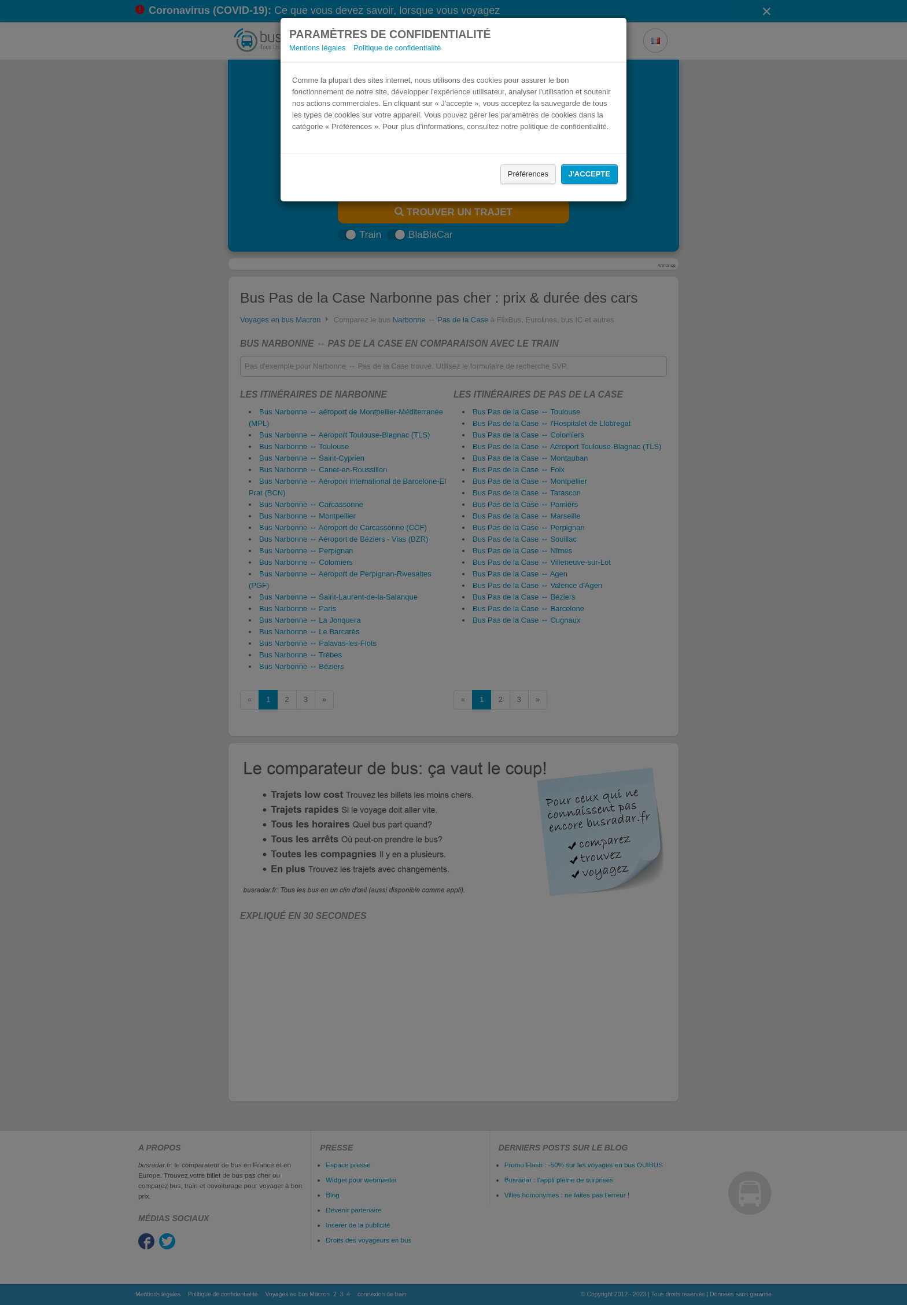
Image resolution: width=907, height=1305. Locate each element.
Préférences (528, 174)
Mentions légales (317, 47)
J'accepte (589, 174)
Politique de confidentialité (397, 47)
